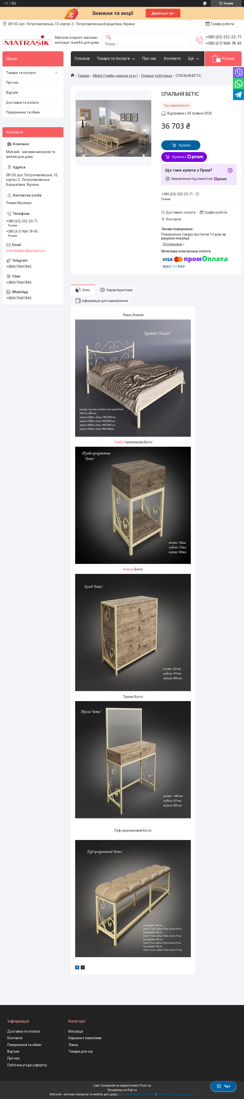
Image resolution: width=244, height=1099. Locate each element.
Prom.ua (145, 1085)
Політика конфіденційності (175, 1094)
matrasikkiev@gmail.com (25, 251)
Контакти (172, 58)
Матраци (75, 1031)
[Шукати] (108, 37)
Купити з (187, 157)
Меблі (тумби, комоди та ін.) (115, 76)
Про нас (149, 58)
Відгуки (12, 92)
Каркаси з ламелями (85, 1038)
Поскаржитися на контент (137, 1094)
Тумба (119, 442)
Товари (83, 76)
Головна (82, 58)
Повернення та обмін (23, 112)
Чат (223, 1086)
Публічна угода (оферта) (27, 1065)
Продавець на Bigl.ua (122, 1090)
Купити (184, 145)
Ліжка (73, 1045)
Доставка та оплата (22, 102)
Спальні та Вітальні (156, 76)
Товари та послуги (113, 58)
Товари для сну (80, 1051)
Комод (128, 569)
